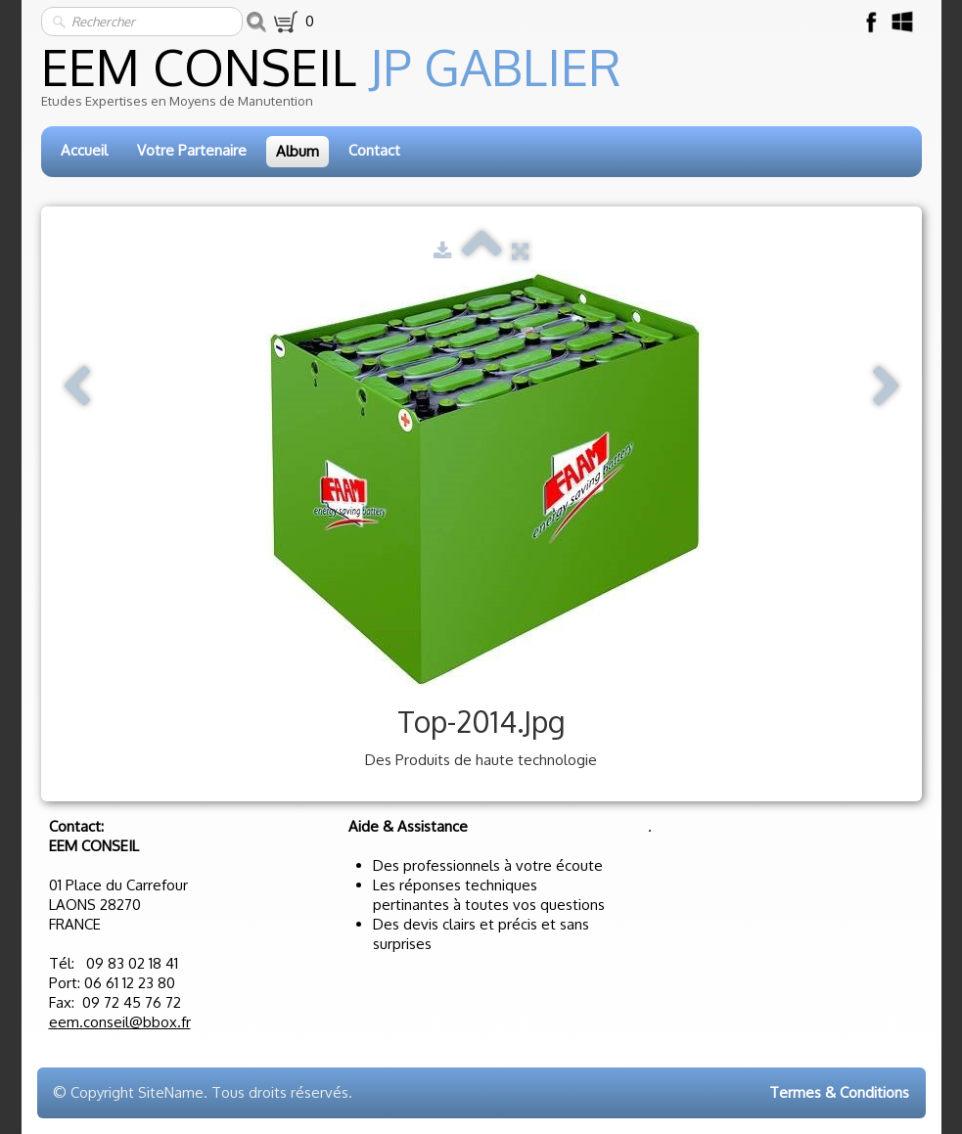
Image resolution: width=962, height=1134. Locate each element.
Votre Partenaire (192, 150)
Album (297, 151)
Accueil (84, 150)
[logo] (483, 83)
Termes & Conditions (839, 1092)
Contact (374, 150)
